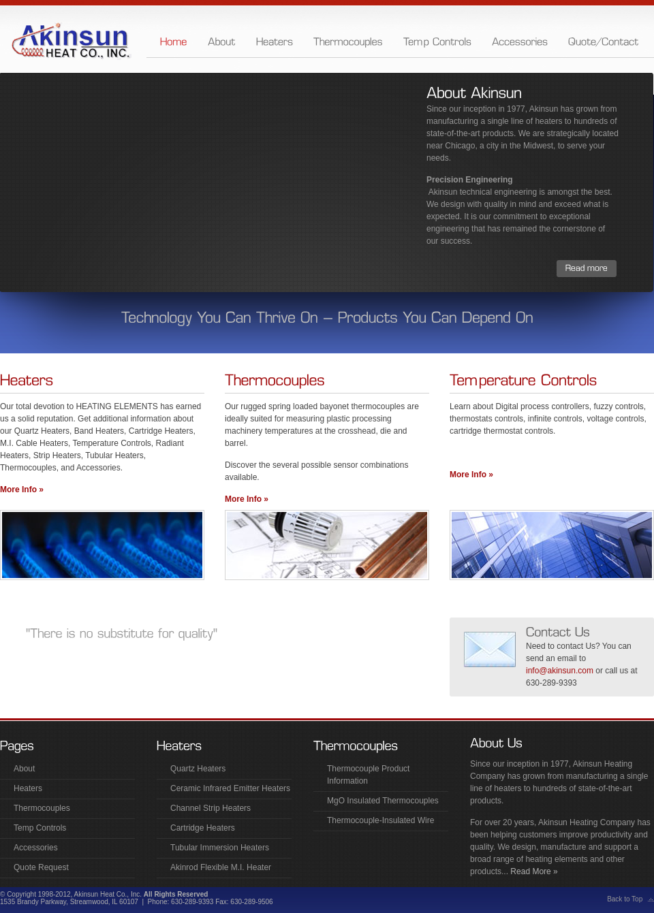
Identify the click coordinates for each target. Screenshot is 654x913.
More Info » (22, 489)
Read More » (533, 871)
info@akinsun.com (559, 670)
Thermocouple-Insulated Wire (380, 820)
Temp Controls (40, 828)
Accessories (36, 847)
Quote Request (41, 867)
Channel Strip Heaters (210, 808)
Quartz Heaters (197, 768)
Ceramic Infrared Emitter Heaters (230, 788)
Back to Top (624, 899)
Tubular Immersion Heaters (219, 847)
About (24, 768)
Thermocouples (42, 808)
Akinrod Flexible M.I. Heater (220, 867)
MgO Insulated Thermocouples (383, 800)
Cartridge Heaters (202, 828)
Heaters (28, 788)
